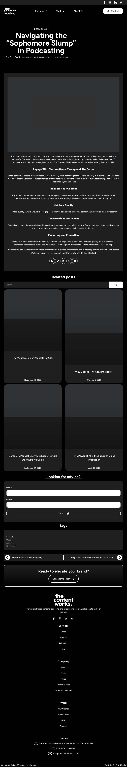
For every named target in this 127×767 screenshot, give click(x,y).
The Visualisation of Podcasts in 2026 (32, 358)
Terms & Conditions (63, 690)
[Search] (116, 285)
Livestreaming (11, 546)
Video (8, 540)
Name (9, 488)
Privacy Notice (63, 684)
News (16, 57)
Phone (9, 500)
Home (7, 57)
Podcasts (10, 537)
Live (63, 648)
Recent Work (63, 714)
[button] (41, 11)
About (63, 666)
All (7, 534)
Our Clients (63, 708)
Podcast (63, 637)
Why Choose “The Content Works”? (94, 372)
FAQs (64, 678)
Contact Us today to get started (78, 253)
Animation (10, 543)
